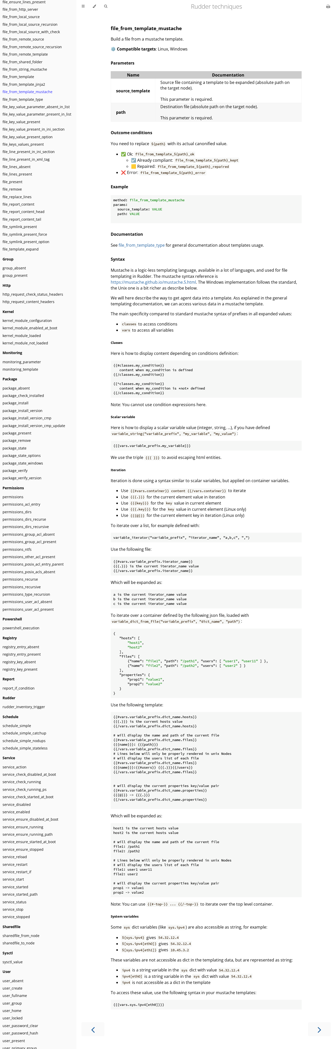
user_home (12, 1010)
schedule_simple (17, 725)
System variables (124, 916)
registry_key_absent (19, 661)
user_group (12, 1003)
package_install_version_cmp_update (34, 425)
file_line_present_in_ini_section (29, 151)
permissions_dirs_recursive (26, 526)
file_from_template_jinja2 (24, 84)
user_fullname (15, 995)
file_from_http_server (20, 9)
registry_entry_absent (21, 646)
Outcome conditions (131, 132)
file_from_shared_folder (23, 61)
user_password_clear (20, 1025)
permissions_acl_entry (21, 504)
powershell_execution (21, 628)
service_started (15, 886)
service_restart (15, 864)
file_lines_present (17, 174)
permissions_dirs (17, 511)
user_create (12, 988)
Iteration (118, 470)
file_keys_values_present (23, 144)
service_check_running (22, 781)
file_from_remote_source (23, 39)
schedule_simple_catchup (24, 733)
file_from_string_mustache (25, 69)
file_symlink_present (20, 226)
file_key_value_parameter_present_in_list (37, 114)
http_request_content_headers (28, 301)
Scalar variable (123, 417)
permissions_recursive (22, 586)
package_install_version (23, 410)
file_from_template (18, 76)
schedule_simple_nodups (24, 740)
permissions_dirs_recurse (24, 519)
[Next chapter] (319, 1029)
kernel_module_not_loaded (25, 343)
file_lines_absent (17, 166)
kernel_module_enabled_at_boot (30, 328)
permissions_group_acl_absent (29, 534)
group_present (15, 275)
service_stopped (16, 916)
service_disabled (17, 804)
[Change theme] (94, 6)
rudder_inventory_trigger (24, 706)
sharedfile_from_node (21, 935)
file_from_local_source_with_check (31, 31)
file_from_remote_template (25, 54)
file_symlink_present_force (25, 234)
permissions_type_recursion (26, 594)
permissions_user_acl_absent (27, 601)
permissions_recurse (20, 579)
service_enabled (16, 811)
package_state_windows (23, 463)
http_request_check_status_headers (33, 294)
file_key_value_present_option (28, 136)
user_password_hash (20, 1033)
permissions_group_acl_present (29, 541)
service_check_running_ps (25, 789)
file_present (12, 181)
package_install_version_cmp (27, 418)
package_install (16, 403)
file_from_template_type (23, 99)
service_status (14, 902)
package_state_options (22, 455)
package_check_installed (23, 395)
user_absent (13, 980)
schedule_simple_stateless (25, 748)
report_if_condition (19, 688)
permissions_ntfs (17, 549)
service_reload (15, 856)
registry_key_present (20, 669)
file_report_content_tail (22, 219)
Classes (116, 342)
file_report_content (18, 204)
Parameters (122, 63)
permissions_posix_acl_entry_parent (33, 564)
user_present (14, 1040)
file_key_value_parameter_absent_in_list (36, 106)
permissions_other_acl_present (29, 556)
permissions (13, 496)
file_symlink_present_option (26, 241)
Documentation (127, 234)
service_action (14, 767)
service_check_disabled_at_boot (29, 774)
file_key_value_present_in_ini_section (34, 129)
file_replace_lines (17, 196)
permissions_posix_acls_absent (29, 571)
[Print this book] (328, 6)
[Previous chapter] (92, 1029)
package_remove (17, 440)
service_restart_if (17, 871)
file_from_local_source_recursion (30, 24)
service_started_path (20, 894)
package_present (17, 433)
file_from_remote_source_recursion (32, 46)
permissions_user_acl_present (28, 609)
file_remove (12, 189)
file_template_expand (21, 249)
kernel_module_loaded (22, 335)
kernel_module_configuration (27, 320)
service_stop (13, 909)
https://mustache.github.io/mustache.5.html (153, 282)
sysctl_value (13, 961)
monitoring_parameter (22, 361)
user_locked (13, 1018)
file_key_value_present (21, 121)
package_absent (16, 388)
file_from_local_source (21, 16)
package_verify (15, 470)
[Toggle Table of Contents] (83, 6)
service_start (13, 879)
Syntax (118, 259)
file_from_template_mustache (27, 91)
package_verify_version (22, 478)
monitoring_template (20, 369)
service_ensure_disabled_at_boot (30, 819)
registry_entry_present (22, 654)
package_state (14, 448)
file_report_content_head (24, 211)
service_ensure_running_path (28, 834)
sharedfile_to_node (19, 943)
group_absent (14, 268)
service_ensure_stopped (23, 849)
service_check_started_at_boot (28, 796)
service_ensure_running (23, 827)
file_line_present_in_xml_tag (26, 159)
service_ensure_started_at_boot (29, 841)
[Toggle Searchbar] (105, 6)
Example (119, 187)
